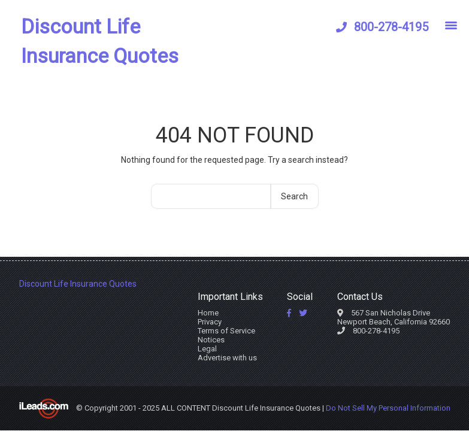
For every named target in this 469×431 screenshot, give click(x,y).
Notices (211, 339)
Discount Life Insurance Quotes (99, 41)
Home (208, 312)
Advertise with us (227, 357)
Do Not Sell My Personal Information (388, 407)
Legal (207, 348)
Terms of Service (226, 330)
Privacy (210, 321)
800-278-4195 (391, 27)
